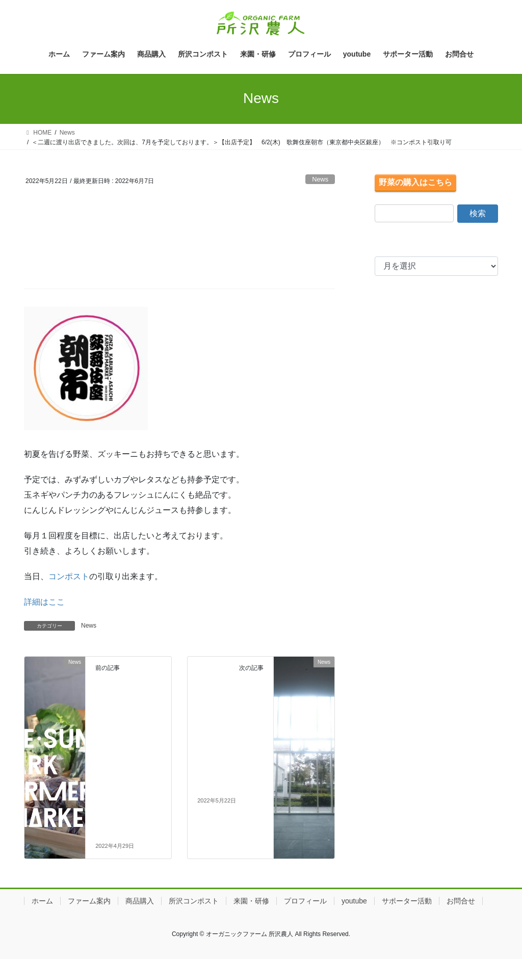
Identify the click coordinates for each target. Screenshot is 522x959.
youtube (354, 901)
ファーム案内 (89, 901)
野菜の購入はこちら (415, 182)
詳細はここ (44, 602)
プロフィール (305, 901)
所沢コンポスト (194, 901)
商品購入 (139, 901)
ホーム (42, 901)
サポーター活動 (407, 901)
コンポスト (68, 576)
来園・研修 (251, 901)
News (320, 179)
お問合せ (461, 901)
